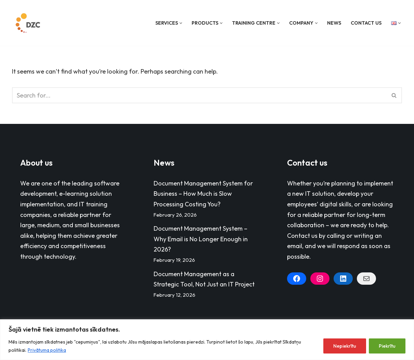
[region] (207, 339)
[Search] (199, 95)
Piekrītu (387, 346)
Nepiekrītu (344, 346)
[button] (181, 23)
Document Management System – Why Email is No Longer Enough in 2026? (201, 238)
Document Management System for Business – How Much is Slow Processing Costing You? (203, 193)
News (334, 23)
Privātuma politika (47, 350)
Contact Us (366, 23)
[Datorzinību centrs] (29, 23)
